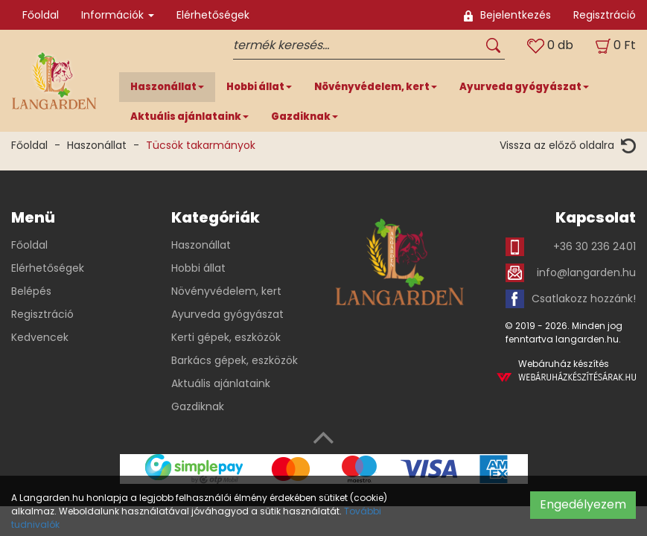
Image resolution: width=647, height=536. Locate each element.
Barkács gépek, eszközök (234, 360)
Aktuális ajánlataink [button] (189, 116)
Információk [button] (117, 14)
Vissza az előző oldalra (568, 145)
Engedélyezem (583, 504)
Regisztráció (604, 14)
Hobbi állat (198, 268)
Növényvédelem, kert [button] (375, 87)
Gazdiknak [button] (304, 116)
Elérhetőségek (212, 14)
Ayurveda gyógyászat (227, 314)
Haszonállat (97, 145)
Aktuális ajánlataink (220, 383)
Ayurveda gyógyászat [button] (524, 87)
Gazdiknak (197, 406)
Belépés (31, 291)
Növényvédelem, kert (226, 291)
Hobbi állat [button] (259, 87)
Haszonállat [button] (167, 87)
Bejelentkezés (507, 14)
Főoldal (40, 14)
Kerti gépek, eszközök (226, 337)
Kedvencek (39, 337)
